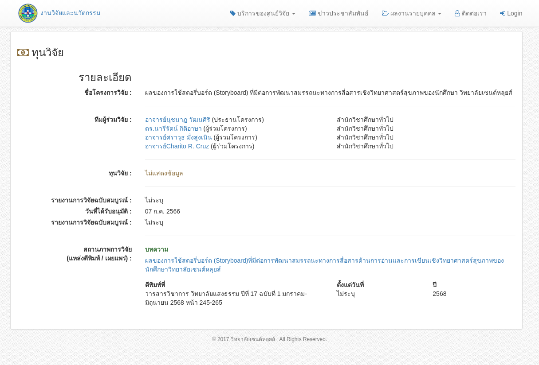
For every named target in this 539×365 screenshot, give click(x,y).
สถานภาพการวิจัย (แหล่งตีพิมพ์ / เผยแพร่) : (99, 254)
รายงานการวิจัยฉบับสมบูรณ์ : (91, 200)
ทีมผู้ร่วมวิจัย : (113, 119)
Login (511, 13)
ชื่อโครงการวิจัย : (108, 92)
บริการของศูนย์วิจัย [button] (262, 13)
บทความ (156, 249)
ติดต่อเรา (471, 13)
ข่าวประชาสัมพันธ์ (339, 13)
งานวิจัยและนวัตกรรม (59, 12)
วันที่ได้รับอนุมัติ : (108, 211)
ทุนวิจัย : (120, 173)
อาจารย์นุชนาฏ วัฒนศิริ (177, 119)
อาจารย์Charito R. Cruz (177, 146)
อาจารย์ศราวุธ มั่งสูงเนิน (178, 137)
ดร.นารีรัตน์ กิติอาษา (173, 128)
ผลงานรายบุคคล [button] (412, 13)
